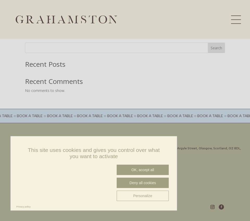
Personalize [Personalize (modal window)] (142, 196)
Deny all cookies (142, 183)
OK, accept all (142, 170)
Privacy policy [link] (23, 206)
